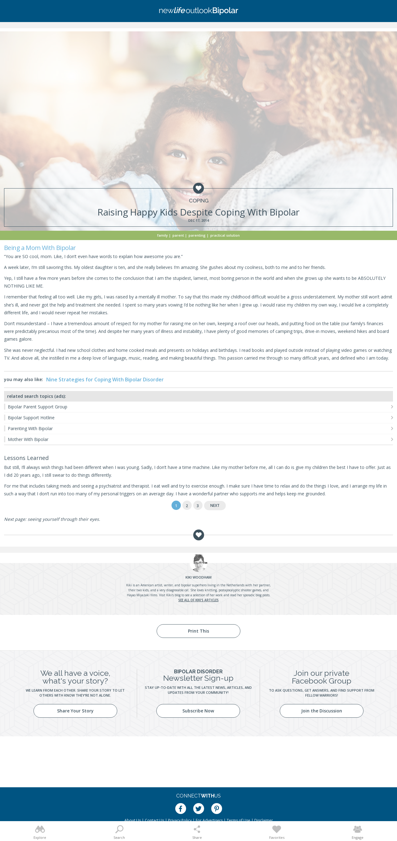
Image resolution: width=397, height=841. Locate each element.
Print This (198, 631)
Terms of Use (238, 820)
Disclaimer (263, 820)
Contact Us (154, 820)
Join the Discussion (321, 711)
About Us (132, 820)
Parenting (197, 235)
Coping (198, 201)
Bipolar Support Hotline (31, 417)
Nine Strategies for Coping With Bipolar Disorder (105, 379)
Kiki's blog (173, 595)
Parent (178, 235)
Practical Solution (225, 235)
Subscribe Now (198, 711)
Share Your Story (75, 711)
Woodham (198, 577)
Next (215, 505)
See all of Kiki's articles (198, 600)
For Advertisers (209, 820)
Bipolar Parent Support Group (37, 407)
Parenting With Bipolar (30, 428)
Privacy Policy (180, 820)
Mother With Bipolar (28, 439)
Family (162, 235)
